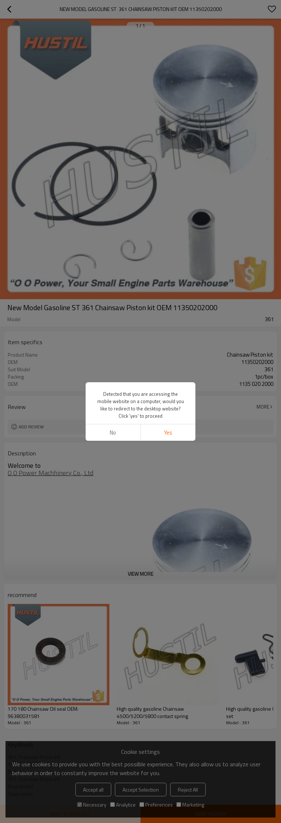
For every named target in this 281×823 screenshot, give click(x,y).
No (113, 432)
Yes (168, 432)
